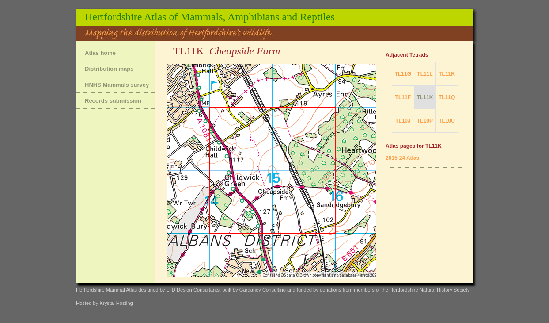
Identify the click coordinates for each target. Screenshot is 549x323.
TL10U (447, 121)
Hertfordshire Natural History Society (430, 289)
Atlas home (100, 53)
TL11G (403, 74)
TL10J (403, 121)
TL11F (403, 97)
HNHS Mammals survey (117, 84)
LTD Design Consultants (193, 289)
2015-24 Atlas (402, 158)
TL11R (447, 74)
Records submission (113, 100)
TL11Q (447, 97)
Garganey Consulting (262, 289)
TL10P (425, 121)
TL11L (424, 74)
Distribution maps (109, 68)
